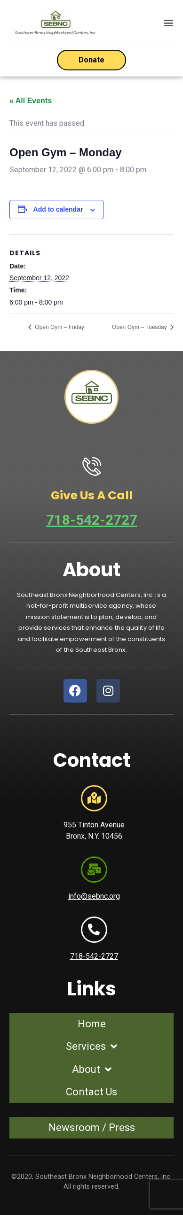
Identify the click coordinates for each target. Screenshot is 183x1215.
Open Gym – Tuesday (140, 327)
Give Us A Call (92, 495)
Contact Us (91, 1092)
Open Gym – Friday (58, 327)
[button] (168, 23)
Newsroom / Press (91, 1127)
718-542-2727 (91, 520)
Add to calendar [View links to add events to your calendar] (58, 209)
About (91, 1069)
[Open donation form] (91, 60)
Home (92, 1024)
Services (91, 1046)
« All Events (30, 101)
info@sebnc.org (94, 896)
